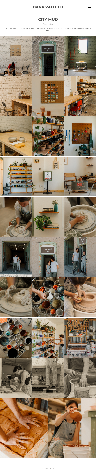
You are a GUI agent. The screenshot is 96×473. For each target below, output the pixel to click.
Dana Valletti (48, 6)
